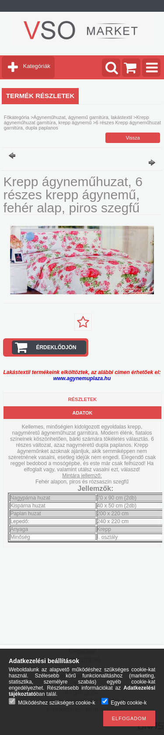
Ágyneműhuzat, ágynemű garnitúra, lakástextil (82, 117)
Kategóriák (36, 66)
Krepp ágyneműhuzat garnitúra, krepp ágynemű (76, 120)
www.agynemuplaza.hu (82, 378)
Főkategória (16, 117)
